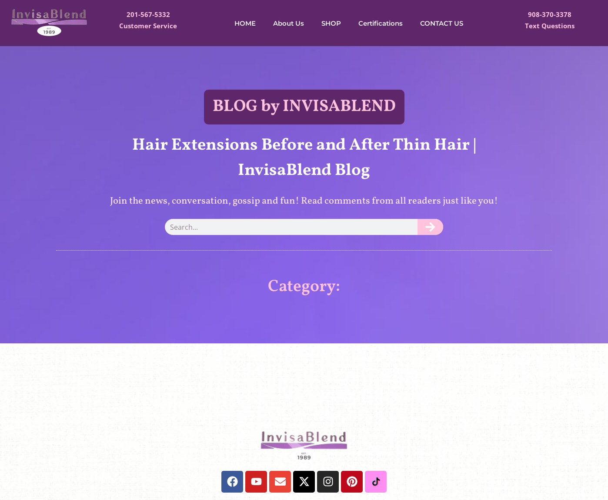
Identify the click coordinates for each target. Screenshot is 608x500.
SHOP (331, 23)
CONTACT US (441, 23)
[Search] (430, 227)
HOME (245, 23)
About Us (288, 23)
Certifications (380, 23)
